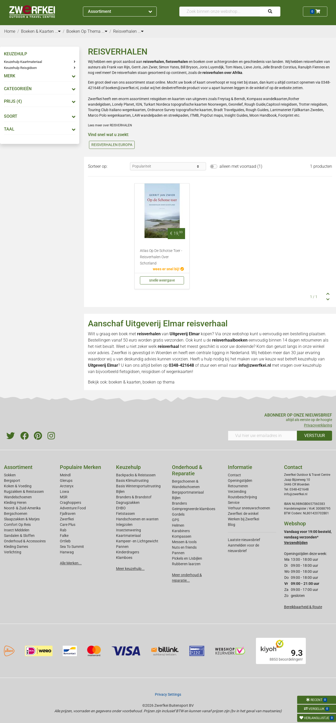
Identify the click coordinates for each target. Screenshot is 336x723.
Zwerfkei (67, 519)
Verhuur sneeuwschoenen (249, 508)
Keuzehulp (128, 467)
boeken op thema (159, 382)
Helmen (178, 525)
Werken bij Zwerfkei (243, 519)
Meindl (65, 475)
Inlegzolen (124, 524)
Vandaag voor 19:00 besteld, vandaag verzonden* (308, 537)
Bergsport (12, 480)
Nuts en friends (184, 547)
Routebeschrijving (242, 497)
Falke (64, 535)
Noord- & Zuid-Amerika (22, 508)
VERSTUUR (314, 435)
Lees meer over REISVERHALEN (110, 125)
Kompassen (181, 536)
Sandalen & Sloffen (19, 535)
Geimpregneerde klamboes (193, 509)
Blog (231, 524)
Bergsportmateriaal (188, 492)
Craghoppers (70, 502)
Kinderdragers (127, 552)
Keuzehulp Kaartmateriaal (23, 62)
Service (233, 502)
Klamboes (124, 557)
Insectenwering (128, 530)
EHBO (121, 508)
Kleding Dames (16, 546)
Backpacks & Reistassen (136, 475)
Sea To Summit (72, 546)
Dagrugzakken (128, 502)
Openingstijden (240, 480)
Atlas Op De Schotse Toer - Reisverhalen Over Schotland (161, 257)
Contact (234, 475)
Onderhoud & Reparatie (187, 470)
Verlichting (12, 552)
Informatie (240, 467)
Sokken (10, 475)
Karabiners (181, 531)
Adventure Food (73, 508)
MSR (63, 497)
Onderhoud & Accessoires (25, 541)
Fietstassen (125, 513)
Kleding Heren (15, 502)
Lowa (64, 491)
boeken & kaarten (125, 382)
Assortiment (120, 11)
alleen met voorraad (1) (240, 166)
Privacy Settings (168, 694)
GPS (175, 520)
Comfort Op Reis (17, 524)
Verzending (237, 491)
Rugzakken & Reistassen (24, 491)
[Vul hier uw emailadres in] (262, 436)
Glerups (66, 480)
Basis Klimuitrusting (132, 480)
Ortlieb (65, 541)
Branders (179, 503)
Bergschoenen (15, 513)
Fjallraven (68, 513)
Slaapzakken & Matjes (22, 519)
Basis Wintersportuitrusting (138, 486)
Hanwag (67, 552)
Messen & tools (184, 542)
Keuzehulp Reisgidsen (20, 68)
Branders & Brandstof (133, 497)
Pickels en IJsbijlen (187, 558)
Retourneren (238, 486)
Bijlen (120, 491)
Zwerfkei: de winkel (243, 513)
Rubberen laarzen (186, 564)
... (58, 31)
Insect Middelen (16, 530)
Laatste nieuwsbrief (244, 540)
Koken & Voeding (18, 486)
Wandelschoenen (18, 497)
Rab (63, 530)
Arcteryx (67, 486)
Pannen (178, 553)
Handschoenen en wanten (137, 519)
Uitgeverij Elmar (185, 333)
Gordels (178, 514)
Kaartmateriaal (128, 535)
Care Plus (67, 524)
